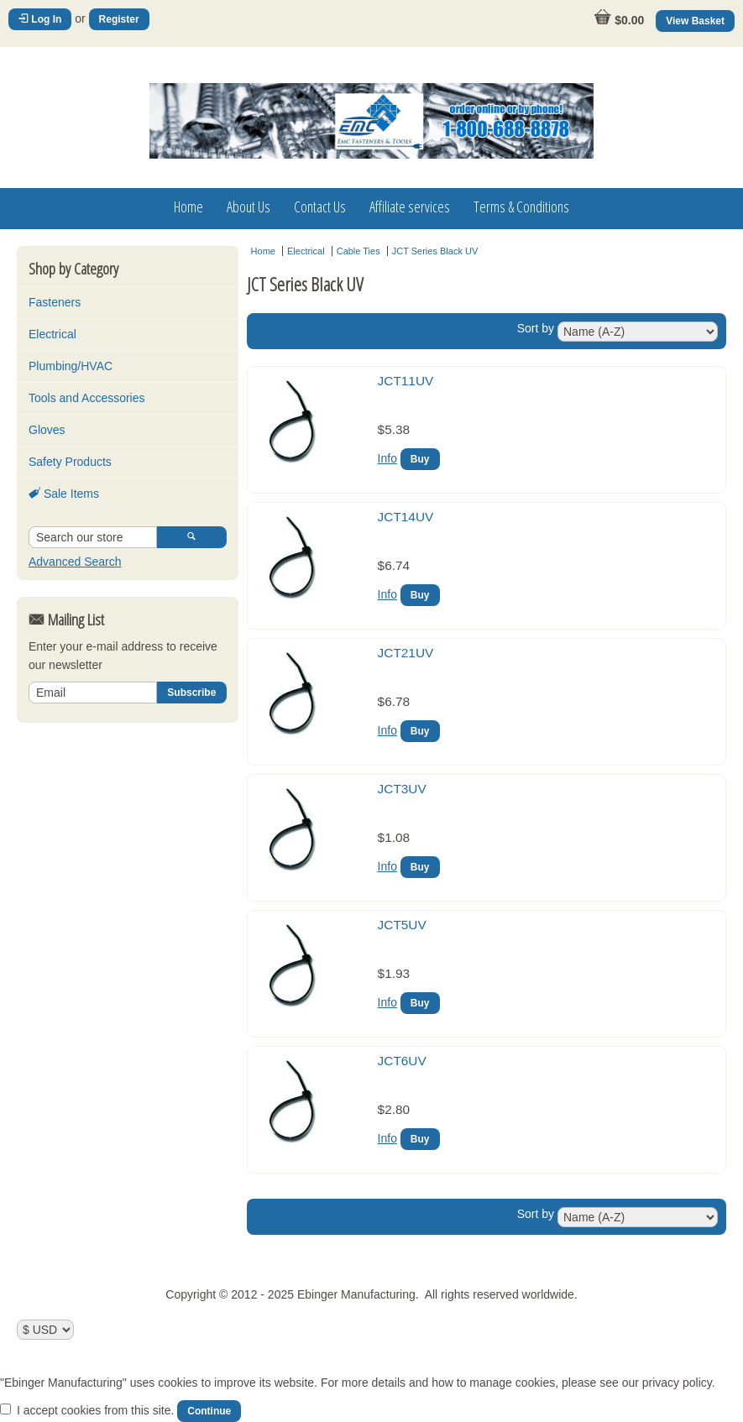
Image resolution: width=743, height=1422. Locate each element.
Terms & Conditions (521, 206)
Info (387, 458)
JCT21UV (406, 653)
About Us (248, 206)
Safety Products (70, 461)
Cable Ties (358, 251)
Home (188, 206)
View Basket (695, 21)
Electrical (52, 334)
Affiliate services (409, 206)
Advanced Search (75, 561)
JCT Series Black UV (435, 251)
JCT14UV (406, 517)
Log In (39, 19)
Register (119, 19)
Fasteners (55, 302)
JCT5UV (402, 925)
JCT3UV (402, 789)
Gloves (47, 430)
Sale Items (64, 493)
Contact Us (320, 206)
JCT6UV (402, 1060)
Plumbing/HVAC (70, 366)
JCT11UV (406, 381)
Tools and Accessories (87, 398)
